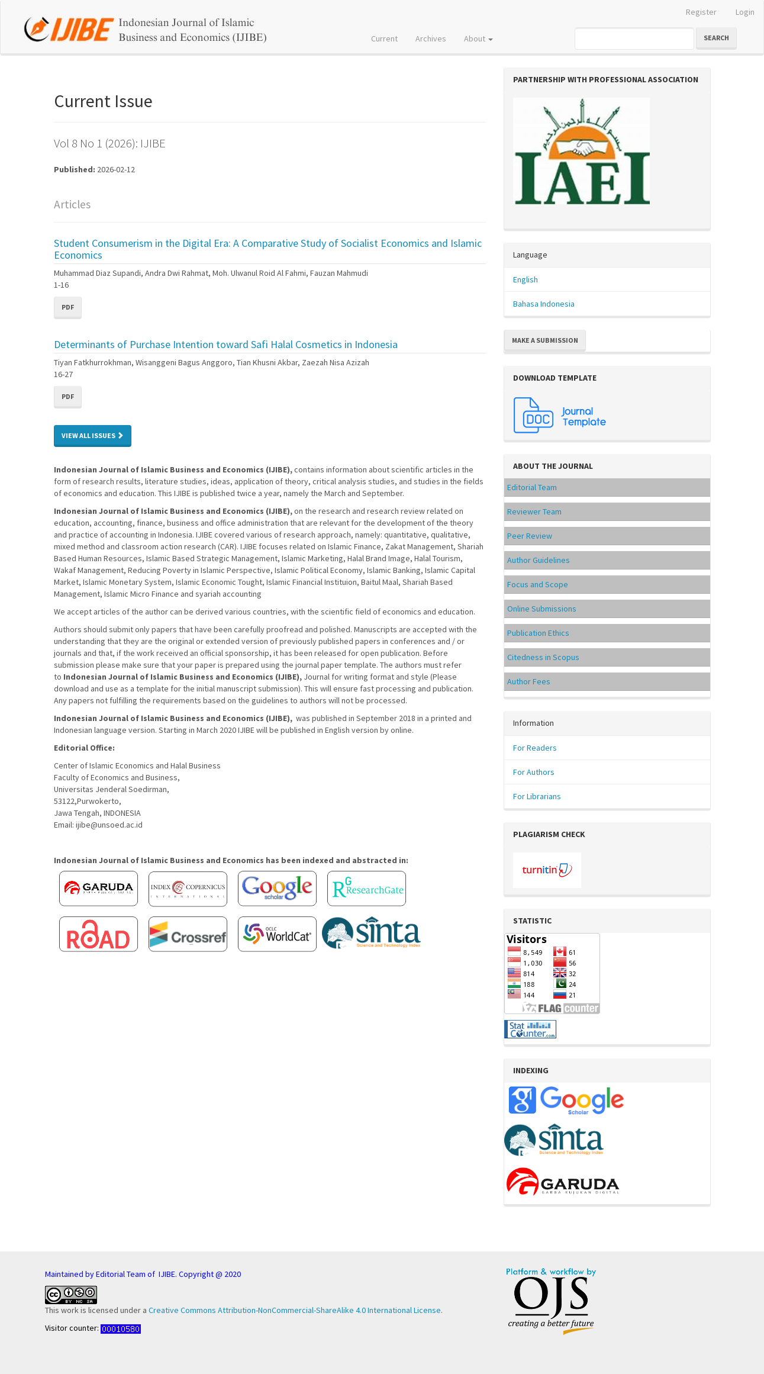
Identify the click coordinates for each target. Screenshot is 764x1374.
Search (716, 37)
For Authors (534, 772)
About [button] (478, 38)
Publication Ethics (538, 633)
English (525, 279)
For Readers (535, 747)
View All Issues (93, 435)
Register (701, 12)
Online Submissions (541, 608)
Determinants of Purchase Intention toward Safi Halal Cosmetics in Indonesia (226, 344)
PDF (68, 307)
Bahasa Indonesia (544, 303)
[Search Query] (634, 38)
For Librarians (537, 796)
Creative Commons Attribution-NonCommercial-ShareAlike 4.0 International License (295, 1310)
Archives (430, 38)
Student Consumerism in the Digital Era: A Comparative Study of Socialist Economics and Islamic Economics (268, 249)
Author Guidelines (538, 560)
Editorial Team (532, 487)
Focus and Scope (537, 584)
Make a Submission (545, 340)
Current (384, 38)
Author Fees (528, 681)
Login (745, 12)
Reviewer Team (534, 511)
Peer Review (529, 535)
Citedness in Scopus (543, 657)
